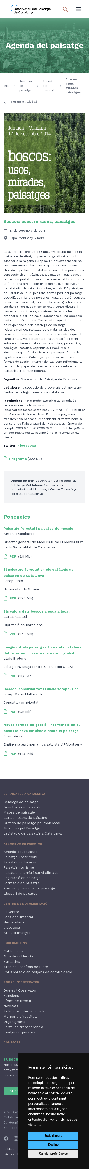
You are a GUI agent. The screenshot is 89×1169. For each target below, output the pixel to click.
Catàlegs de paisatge (21, 802)
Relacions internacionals (24, 1011)
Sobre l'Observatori (22, 982)
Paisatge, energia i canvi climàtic (31, 872)
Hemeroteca (14, 922)
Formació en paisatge (22, 883)
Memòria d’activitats (20, 1016)
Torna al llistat (24, 101)
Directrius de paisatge (22, 807)
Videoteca (12, 927)
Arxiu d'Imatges (17, 933)
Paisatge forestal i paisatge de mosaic (38, 528)
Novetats (11, 1006)
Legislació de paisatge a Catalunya (33, 833)
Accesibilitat (14, 1154)
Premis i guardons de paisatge (29, 888)
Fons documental (18, 917)
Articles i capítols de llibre (26, 967)
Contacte (12, 1042)
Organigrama (14, 1022)
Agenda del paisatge (49, 86)
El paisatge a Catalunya (24, 793)
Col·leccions (13, 951)
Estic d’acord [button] (53, 1135)
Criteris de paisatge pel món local (32, 823)
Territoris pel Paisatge (22, 828)
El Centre (11, 912)
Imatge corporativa (20, 1032)
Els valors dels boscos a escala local (36, 611)
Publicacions (15, 943)
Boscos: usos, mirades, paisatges (73, 85)
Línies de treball (17, 1001)
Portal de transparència (23, 1027)
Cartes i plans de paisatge (25, 818)
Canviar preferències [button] (53, 1153)
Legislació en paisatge (22, 878)
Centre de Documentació (26, 903)
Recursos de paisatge (26, 86)
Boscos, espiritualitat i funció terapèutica (41, 689)
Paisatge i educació (20, 862)
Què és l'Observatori (20, 990)
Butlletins (12, 961)
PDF (10, 556)
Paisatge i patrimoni (20, 857)
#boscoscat (27, 445)
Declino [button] (53, 1144)
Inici (6, 85)
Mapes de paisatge (19, 812)
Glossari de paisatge (20, 893)
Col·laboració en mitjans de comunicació (38, 972)
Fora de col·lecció (18, 956)
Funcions (11, 995)
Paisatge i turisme (19, 867)
